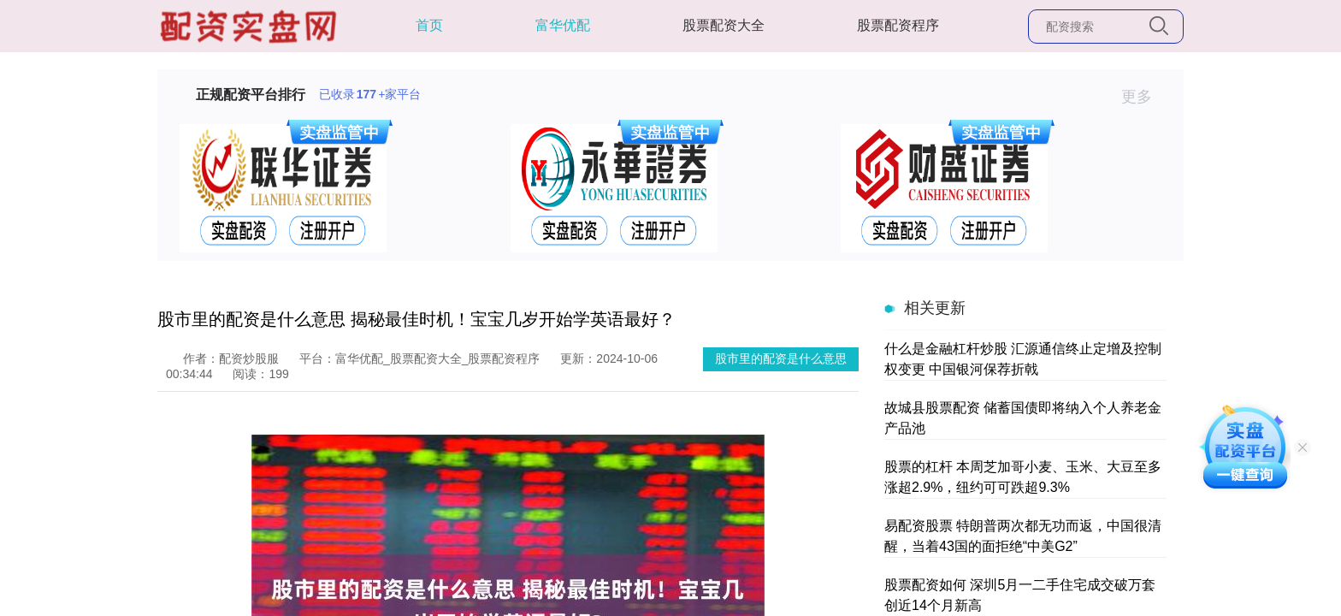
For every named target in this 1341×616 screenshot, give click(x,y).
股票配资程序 (898, 25)
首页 (429, 25)
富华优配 (562, 25)
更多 (1144, 96)
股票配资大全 (723, 25)
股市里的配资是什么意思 (781, 358)
